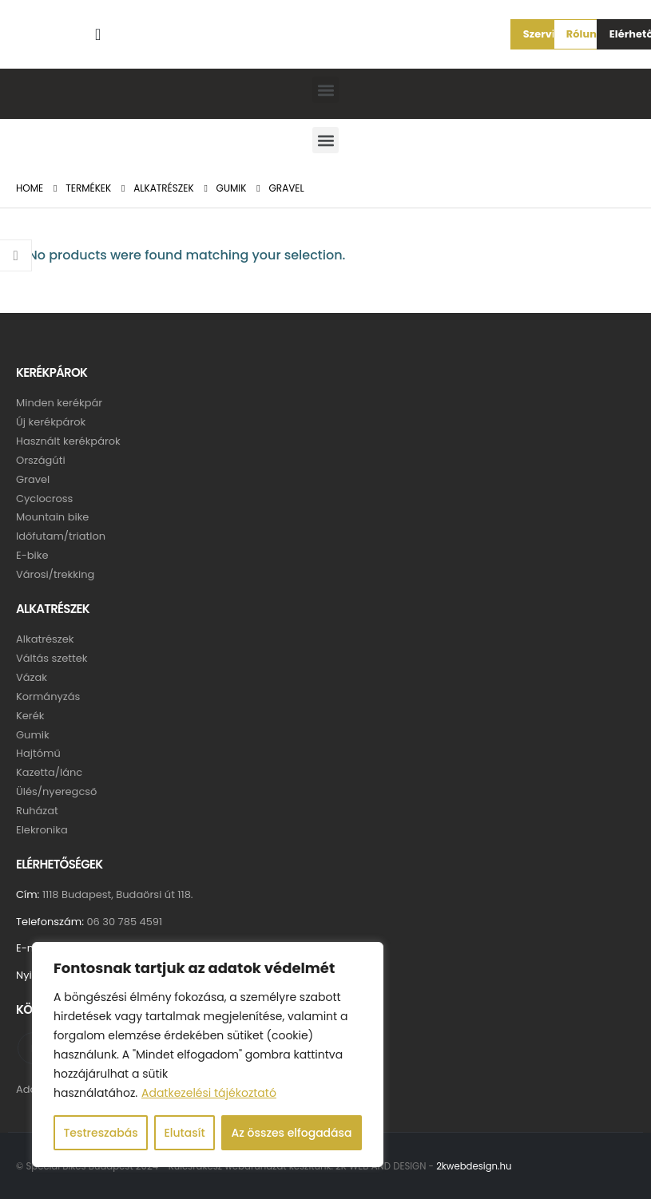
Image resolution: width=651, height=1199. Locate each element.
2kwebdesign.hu (473, 1168)
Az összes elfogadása (292, 1133)
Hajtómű (38, 754)
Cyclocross (44, 498)
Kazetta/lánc (49, 774)
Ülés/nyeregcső (56, 793)
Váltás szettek (52, 659)
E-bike (32, 556)
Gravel (33, 479)
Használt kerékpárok (68, 441)
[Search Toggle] (98, 34)
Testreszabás (100, 1133)
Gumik (33, 735)
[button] (541, 34)
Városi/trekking (55, 575)
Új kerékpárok (50, 421)
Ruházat (37, 812)
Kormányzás (48, 697)
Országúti (40, 460)
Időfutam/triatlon (60, 536)
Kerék (30, 716)
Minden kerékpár (59, 402)
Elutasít (184, 1133)
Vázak (31, 678)
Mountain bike (52, 517)
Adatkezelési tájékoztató (208, 1093)
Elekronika (42, 831)
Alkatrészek (45, 639)
